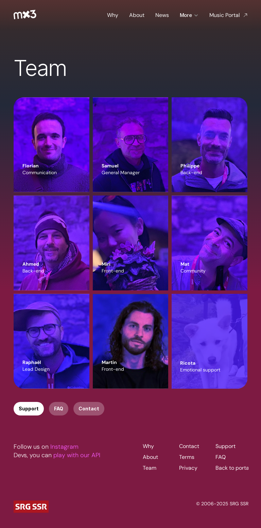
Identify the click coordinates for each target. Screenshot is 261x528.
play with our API (76, 462)
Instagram (64, 453)
